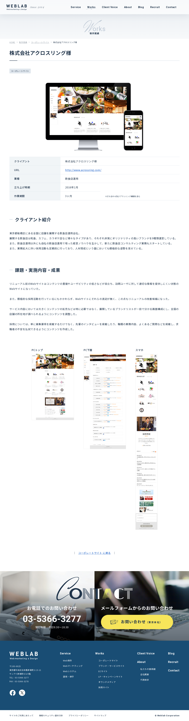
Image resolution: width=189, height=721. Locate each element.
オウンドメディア (107, 681)
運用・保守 (68, 676)
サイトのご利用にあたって (21, 715)
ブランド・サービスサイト (111, 665)
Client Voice (146, 653)
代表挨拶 (144, 679)
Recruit (173, 662)
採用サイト (103, 687)
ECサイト (103, 671)
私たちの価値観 (148, 669)
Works (99, 653)
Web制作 (67, 660)
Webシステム (69, 671)
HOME (12, 42)
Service (65, 653)
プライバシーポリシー (79, 715)
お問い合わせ (141, 621)
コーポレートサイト (40, 42)
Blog (171, 653)
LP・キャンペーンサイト (110, 676)
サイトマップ (100, 715)
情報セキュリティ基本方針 (51, 715)
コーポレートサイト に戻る (94, 553)
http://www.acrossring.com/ (83, 170)
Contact (174, 670)
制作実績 (23, 42)
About (141, 662)
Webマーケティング (73, 665)
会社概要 (144, 674)
